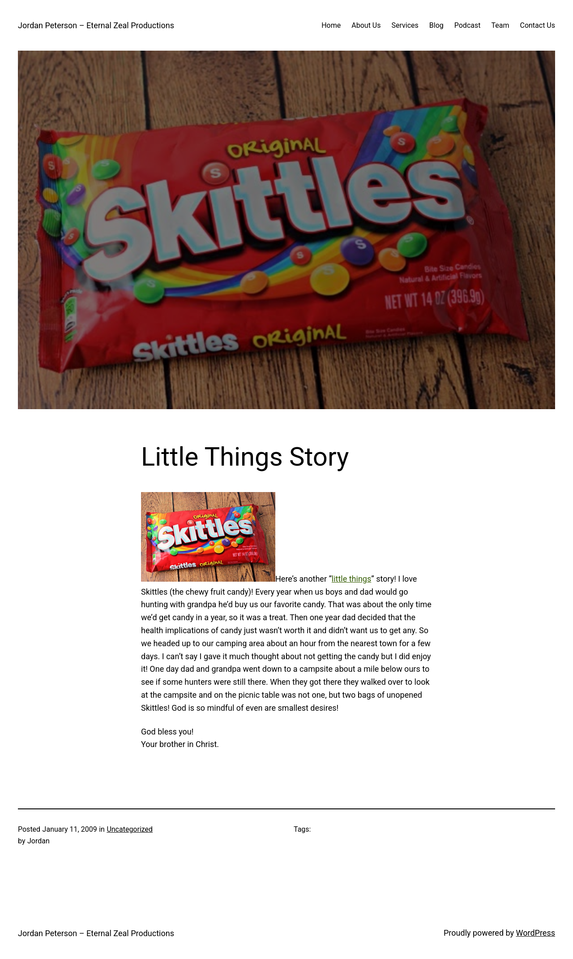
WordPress (535, 932)
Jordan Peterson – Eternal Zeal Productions (96, 25)
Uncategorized (130, 829)
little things (351, 578)
